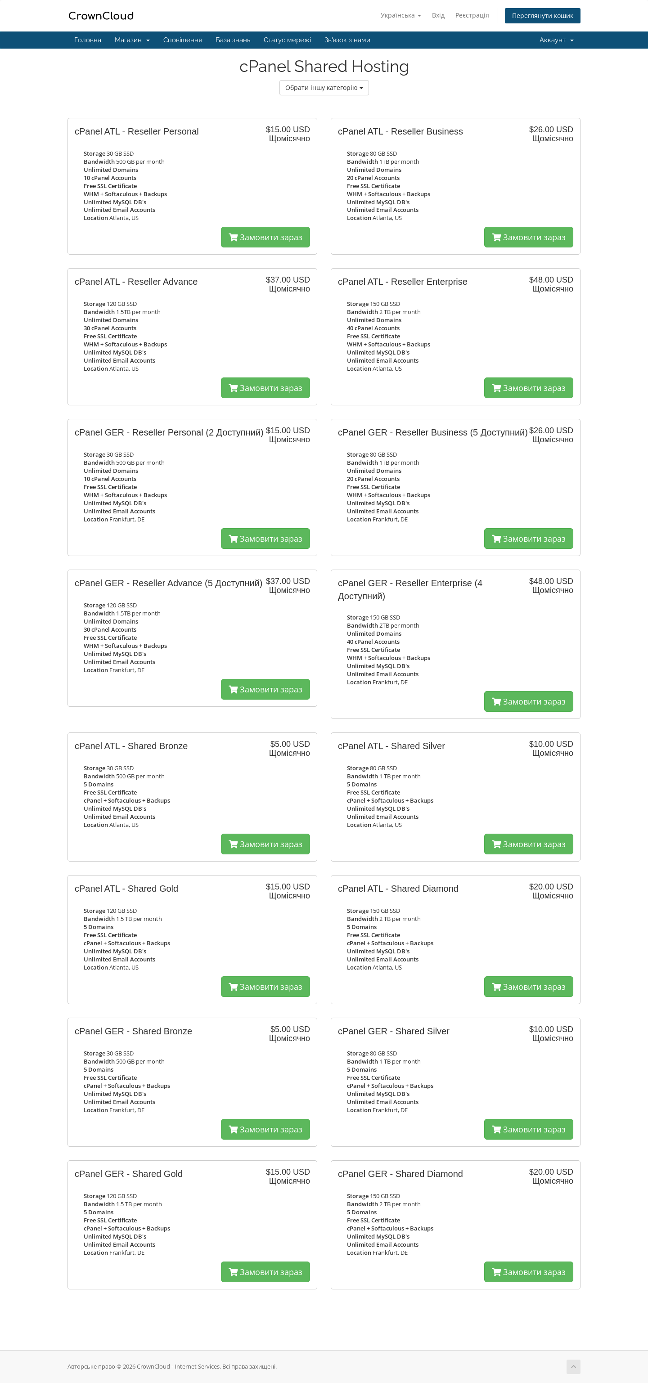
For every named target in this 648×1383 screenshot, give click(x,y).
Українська (401, 15)
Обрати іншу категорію (324, 87)
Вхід (438, 15)
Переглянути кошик (542, 15)
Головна (87, 40)
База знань (233, 40)
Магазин (132, 40)
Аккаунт (557, 40)
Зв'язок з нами (347, 40)
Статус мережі (287, 40)
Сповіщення (182, 40)
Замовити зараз (265, 237)
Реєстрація (472, 15)
